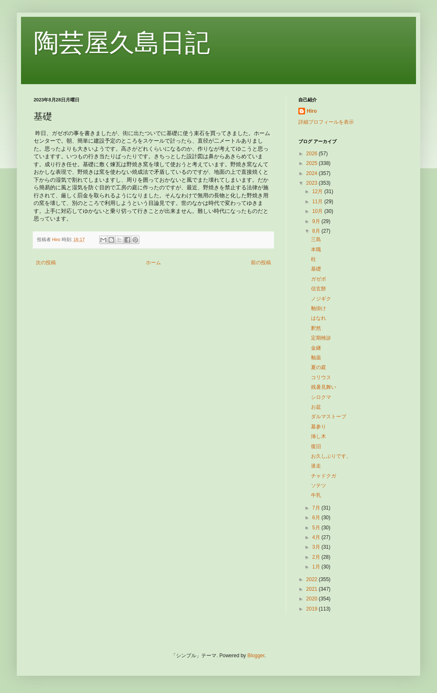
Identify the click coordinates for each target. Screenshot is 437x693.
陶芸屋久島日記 (122, 43)
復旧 (316, 446)
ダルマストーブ (328, 417)
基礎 (316, 269)
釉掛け (318, 308)
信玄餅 (318, 289)
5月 (316, 528)
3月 (316, 547)
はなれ (318, 318)
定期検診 (321, 338)
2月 (316, 557)
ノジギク (321, 299)
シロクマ (321, 397)
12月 (318, 191)
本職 (316, 249)
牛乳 (316, 495)
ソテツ (318, 486)
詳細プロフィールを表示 (326, 122)
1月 (316, 567)
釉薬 (316, 358)
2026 (312, 154)
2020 (312, 599)
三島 (316, 239)
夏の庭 (318, 367)
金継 (316, 348)
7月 (316, 508)
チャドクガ (323, 476)
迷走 (316, 466)
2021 (312, 589)
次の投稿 (46, 263)
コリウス (321, 377)
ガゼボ (318, 279)
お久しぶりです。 (331, 456)
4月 (316, 537)
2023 (312, 183)
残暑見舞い (323, 387)
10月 (318, 211)
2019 (312, 609)
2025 (312, 163)
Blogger (256, 655)
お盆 (316, 407)
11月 (318, 201)
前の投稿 (261, 263)
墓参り (318, 427)
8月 (316, 231)
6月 (316, 517)
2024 (312, 173)
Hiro (312, 111)
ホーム (153, 263)
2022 (312, 579)
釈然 (316, 328)
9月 (316, 221)
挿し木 (318, 436)
